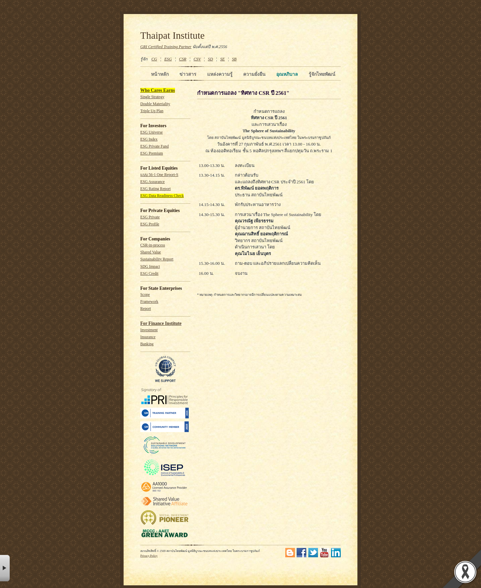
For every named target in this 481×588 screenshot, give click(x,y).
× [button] (5, 568)
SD (210, 59)
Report (145, 309)
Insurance (147, 337)
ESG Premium (151, 153)
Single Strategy (152, 97)
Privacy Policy (149, 555)
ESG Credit (149, 273)
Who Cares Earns (157, 90)
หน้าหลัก (160, 74)
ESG (168, 59)
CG (154, 59)
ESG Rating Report (155, 189)
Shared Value (150, 252)
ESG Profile (149, 224)
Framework (149, 302)
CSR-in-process (152, 245)
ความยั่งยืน (254, 74)
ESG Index (149, 139)
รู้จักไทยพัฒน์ (322, 74)
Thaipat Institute (172, 35)
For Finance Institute (160, 323)
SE (222, 59)
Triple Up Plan (151, 111)
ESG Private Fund (154, 146)
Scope (145, 294)
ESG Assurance (152, 182)
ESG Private (150, 217)
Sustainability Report (156, 259)
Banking (147, 344)
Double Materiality (155, 104)
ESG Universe (151, 132)
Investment (149, 330)
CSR (182, 59)
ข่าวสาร (187, 74)
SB (234, 59)
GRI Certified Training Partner (165, 46)
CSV (197, 59)
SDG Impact (150, 266)
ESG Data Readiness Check (162, 196)
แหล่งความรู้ (219, 74)
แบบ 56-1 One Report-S (159, 175)
